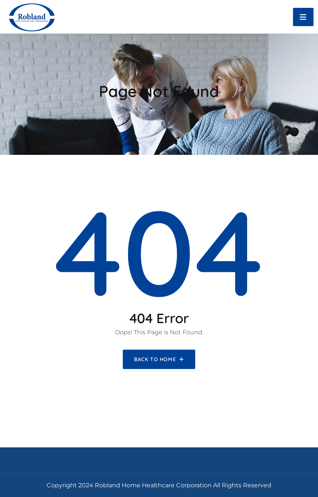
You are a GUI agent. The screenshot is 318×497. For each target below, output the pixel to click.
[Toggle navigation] (303, 17)
